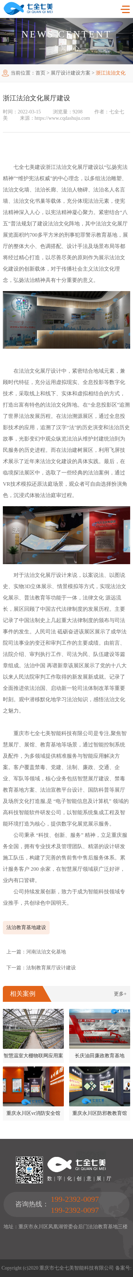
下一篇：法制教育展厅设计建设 (41, 967)
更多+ (120, 994)
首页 (40, 73)
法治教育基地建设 (26, 927)
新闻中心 (66, 48)
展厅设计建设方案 (70, 73)
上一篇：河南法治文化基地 (36, 951)
